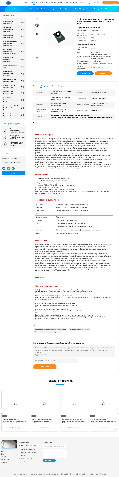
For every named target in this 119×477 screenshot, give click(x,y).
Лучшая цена (85, 73)
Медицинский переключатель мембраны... (13, 74)
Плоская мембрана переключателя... (13, 81)
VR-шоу (3, 451)
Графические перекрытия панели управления (48, 332)
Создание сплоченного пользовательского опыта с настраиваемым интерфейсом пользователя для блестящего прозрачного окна (17, 143)
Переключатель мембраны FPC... (13, 36)
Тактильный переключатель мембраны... (13, 29)
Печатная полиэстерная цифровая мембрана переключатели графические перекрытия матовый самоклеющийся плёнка (17, 130)
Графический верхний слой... (13, 66)
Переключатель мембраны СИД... (13, 22)
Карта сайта (5, 459)
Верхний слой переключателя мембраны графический (50, 329)
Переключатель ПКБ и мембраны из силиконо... (13, 108)
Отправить (45, 367)
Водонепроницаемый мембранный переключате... (13, 43)
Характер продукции (58, 86)
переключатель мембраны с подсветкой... (13, 59)
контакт (13, 173)
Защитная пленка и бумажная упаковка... (13, 115)
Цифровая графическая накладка (79, 329)
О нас (2, 454)
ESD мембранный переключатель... (13, 87)
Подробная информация (41, 86)
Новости (3, 457)
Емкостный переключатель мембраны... (13, 100)
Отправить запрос (111, 3)
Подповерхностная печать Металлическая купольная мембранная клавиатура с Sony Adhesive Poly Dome (17, 137)
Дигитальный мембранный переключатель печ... (13, 51)
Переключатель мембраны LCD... (13, 93)
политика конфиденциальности (8, 463)
